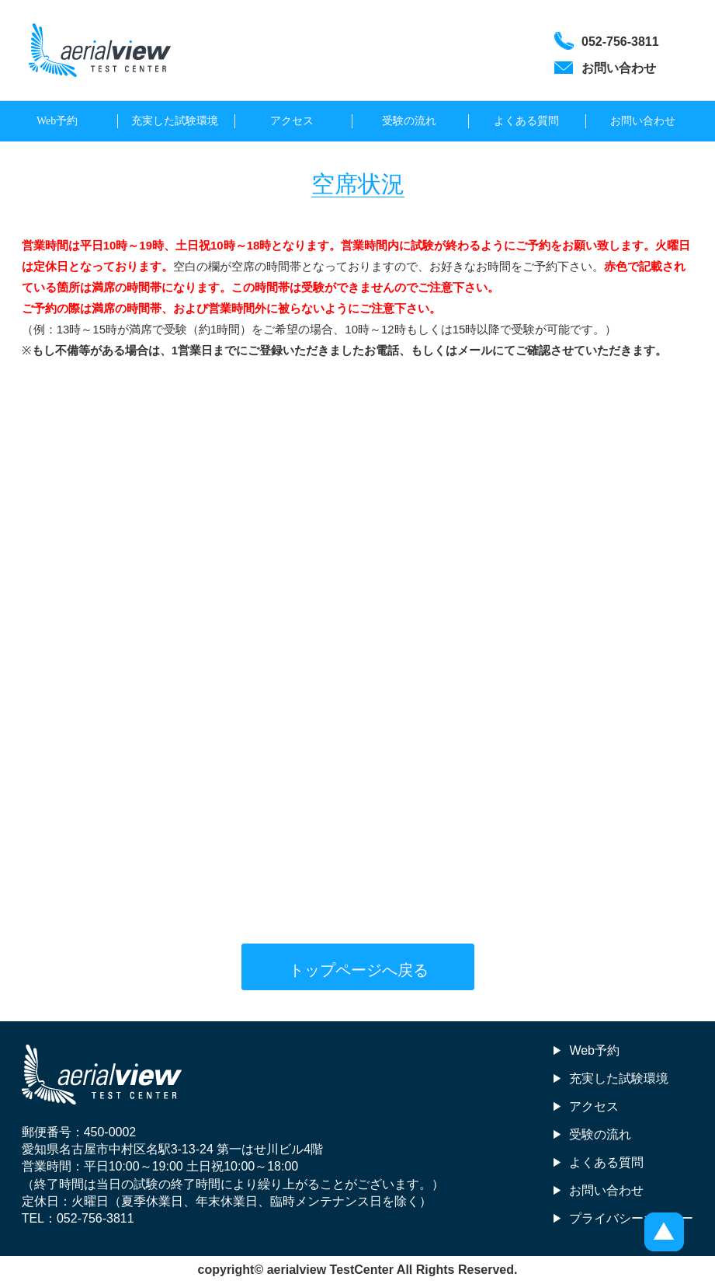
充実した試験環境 (174, 121)
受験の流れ (409, 121)
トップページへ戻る (359, 970)
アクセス (292, 121)
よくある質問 (526, 121)
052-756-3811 (95, 1218)
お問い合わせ (642, 121)
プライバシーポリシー (631, 1218)
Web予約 (57, 121)
